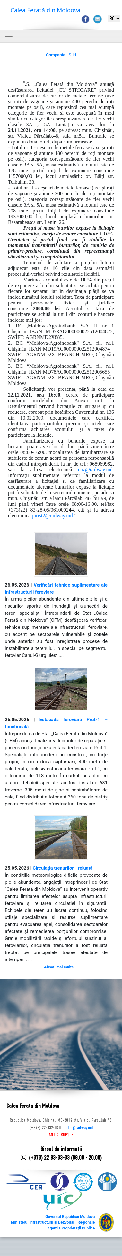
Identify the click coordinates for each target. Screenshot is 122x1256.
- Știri (61, 54)
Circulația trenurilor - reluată (63, 868)
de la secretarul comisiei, (66, 492)
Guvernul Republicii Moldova (70, 1216)
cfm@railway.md (79, 1128)
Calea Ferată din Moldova (45, 10)
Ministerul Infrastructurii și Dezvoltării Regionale (53, 1222)
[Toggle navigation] (8, 36)
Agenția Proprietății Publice (71, 1228)
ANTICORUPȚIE (61, 1135)
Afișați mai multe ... (61, 967)
